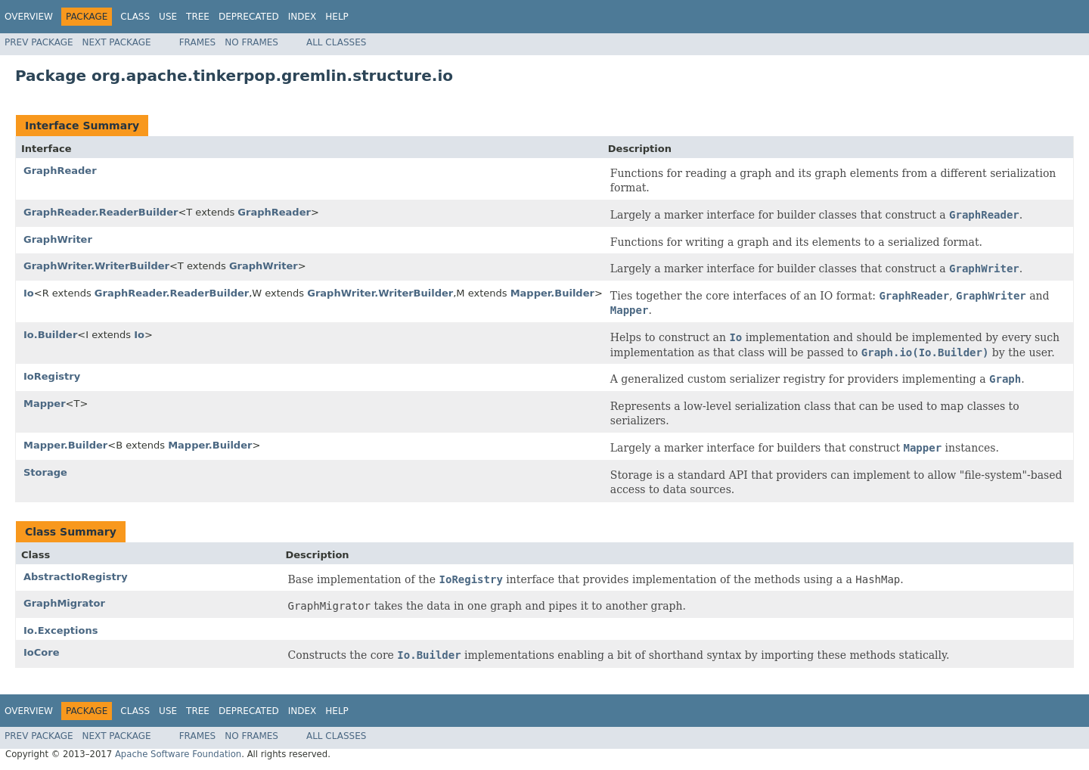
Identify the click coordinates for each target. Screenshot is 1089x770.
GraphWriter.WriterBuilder (96, 266)
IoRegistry (51, 376)
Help (337, 16)
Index (302, 16)
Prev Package (39, 42)
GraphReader (60, 170)
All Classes (336, 42)
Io (28, 293)
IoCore (41, 652)
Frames (197, 42)
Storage (45, 472)
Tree (197, 16)
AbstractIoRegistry (75, 576)
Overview (29, 16)
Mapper (44, 403)
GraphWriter (57, 239)
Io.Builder (50, 334)
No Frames (251, 42)
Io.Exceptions (60, 630)
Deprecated (249, 16)
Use (168, 16)
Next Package (116, 42)
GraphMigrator (64, 603)
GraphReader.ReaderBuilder (100, 212)
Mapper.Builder (552, 293)
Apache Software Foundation (178, 754)
